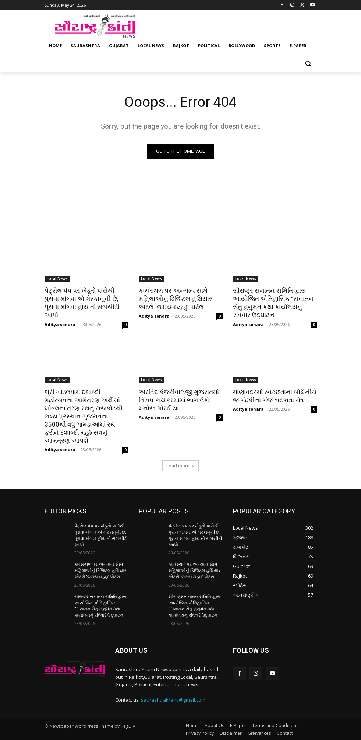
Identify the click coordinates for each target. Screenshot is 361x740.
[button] (308, 63)
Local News (57, 278)
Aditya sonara (60, 324)
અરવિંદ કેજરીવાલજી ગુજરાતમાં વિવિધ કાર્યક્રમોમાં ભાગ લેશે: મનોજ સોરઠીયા (179, 400)
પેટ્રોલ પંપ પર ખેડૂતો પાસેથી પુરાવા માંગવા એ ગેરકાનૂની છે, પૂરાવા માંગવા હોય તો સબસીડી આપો (82, 303)
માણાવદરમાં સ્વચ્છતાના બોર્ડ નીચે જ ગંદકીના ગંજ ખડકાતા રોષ (275, 396)
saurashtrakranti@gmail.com (173, 700)
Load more (180, 466)
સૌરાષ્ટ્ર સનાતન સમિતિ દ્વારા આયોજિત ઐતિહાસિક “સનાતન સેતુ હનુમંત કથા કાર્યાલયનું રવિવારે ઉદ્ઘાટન (273, 303)
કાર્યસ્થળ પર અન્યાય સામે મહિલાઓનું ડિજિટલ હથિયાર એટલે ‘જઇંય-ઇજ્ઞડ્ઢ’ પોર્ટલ (175, 299)
